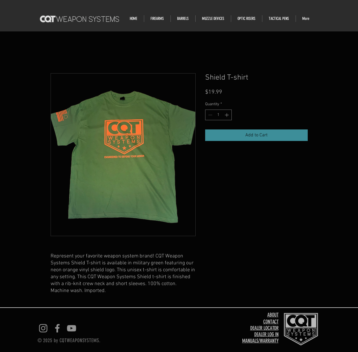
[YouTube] (71, 328)
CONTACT (271, 322)
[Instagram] (43, 328)
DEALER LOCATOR (264, 328)
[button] (157, 18)
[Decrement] (209, 115)
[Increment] (227, 115)
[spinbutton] (218, 115)
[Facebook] (57, 328)
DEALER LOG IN (266, 334)
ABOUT (273, 315)
